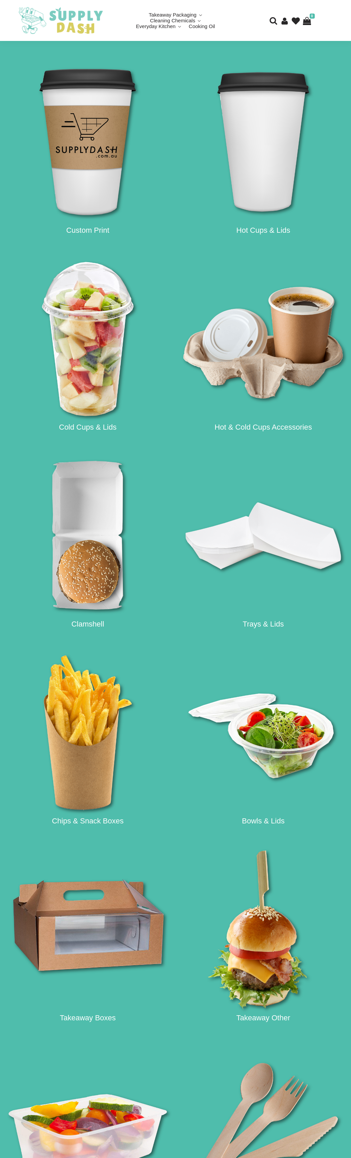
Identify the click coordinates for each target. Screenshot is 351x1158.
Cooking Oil (202, 26)
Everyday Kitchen (156, 26)
